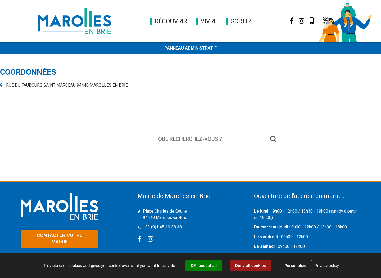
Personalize (295, 265)
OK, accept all (204, 265)
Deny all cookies (250, 265)
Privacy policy (327, 265)
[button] (171, 21)
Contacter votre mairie (60, 238)
